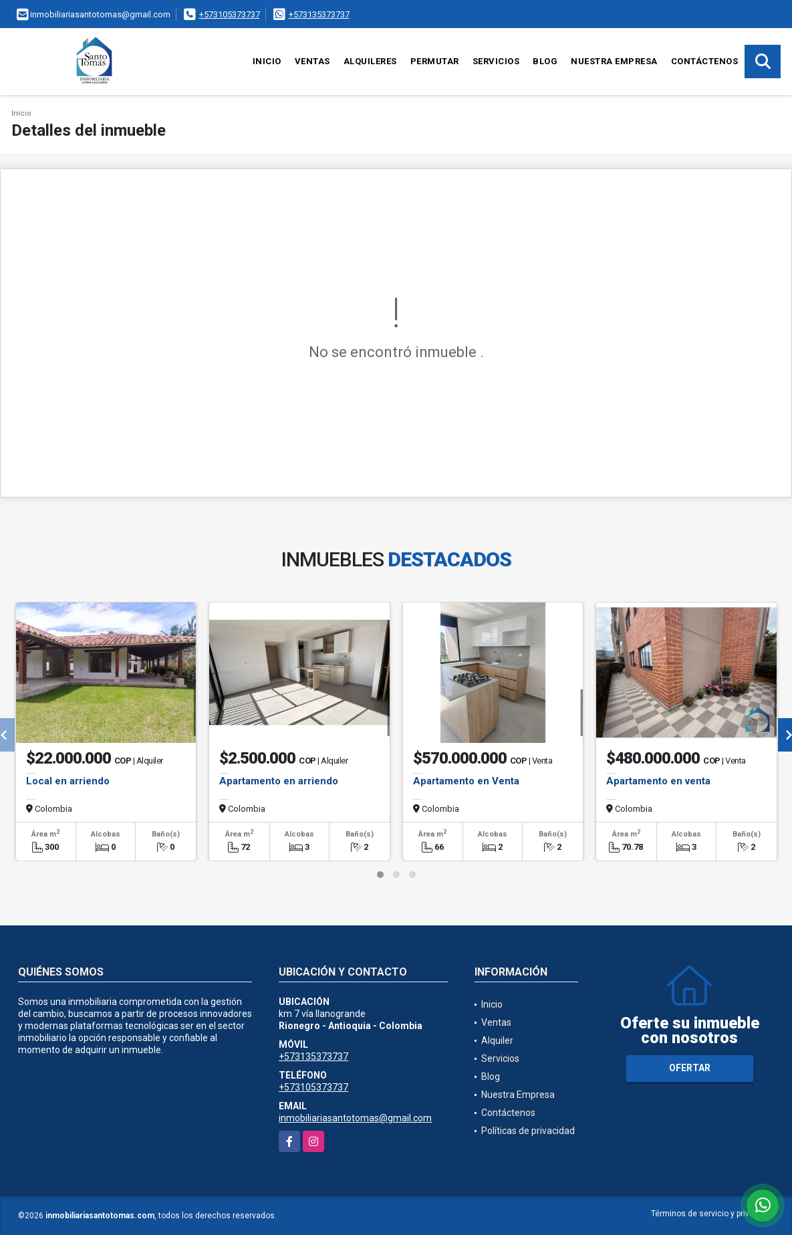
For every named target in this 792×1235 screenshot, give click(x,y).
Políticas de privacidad (528, 1130)
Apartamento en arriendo (278, 781)
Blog (545, 61)
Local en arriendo (68, 781)
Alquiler (497, 1040)
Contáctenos (705, 61)
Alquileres (370, 61)
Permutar (434, 61)
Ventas (312, 61)
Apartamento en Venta (466, 781)
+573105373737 (229, 14)
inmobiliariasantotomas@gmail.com (355, 1118)
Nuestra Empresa (614, 61)
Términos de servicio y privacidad (713, 1213)
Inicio (267, 61)
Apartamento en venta (658, 781)
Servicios (496, 61)
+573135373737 (319, 14)
